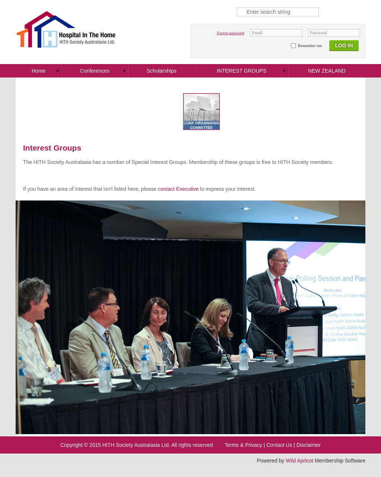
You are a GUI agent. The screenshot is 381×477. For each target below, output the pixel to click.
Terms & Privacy (243, 445)
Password (318, 32)
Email (257, 32)
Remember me (310, 45)
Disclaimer (309, 445)
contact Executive (178, 189)
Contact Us (279, 445)
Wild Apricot (299, 461)
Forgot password (230, 33)
